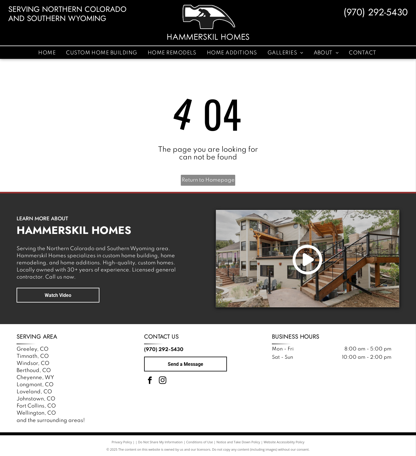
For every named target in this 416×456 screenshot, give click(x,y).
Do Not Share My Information (160, 442)
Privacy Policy (122, 442)
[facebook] (149, 381)
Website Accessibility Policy (284, 442)
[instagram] (162, 381)
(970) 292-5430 (376, 12)
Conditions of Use (199, 442)
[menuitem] (48, 52)
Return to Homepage (208, 180)
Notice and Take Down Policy (238, 442)
